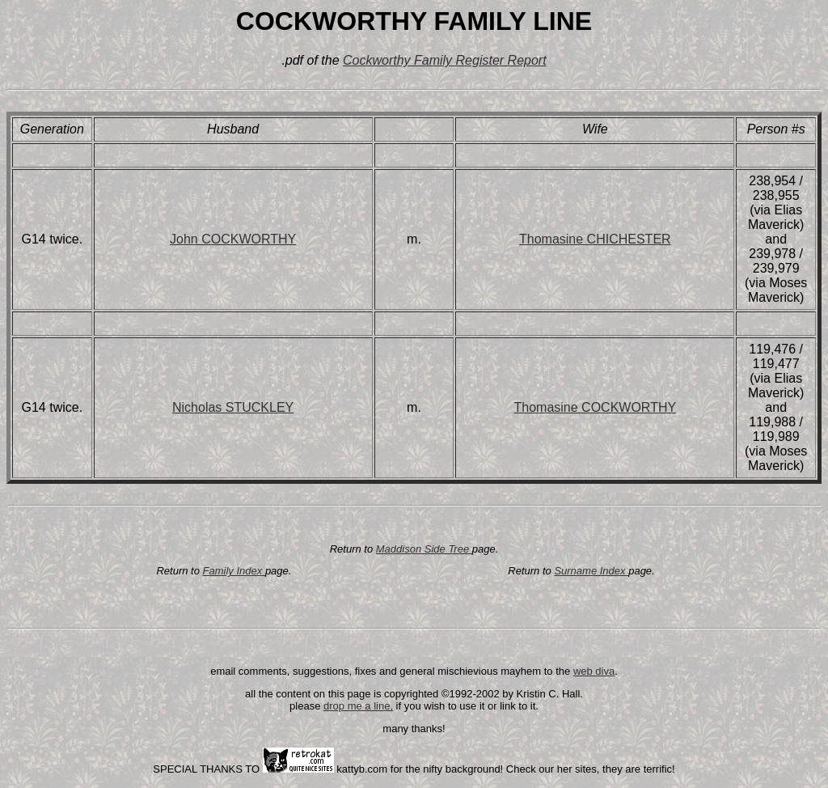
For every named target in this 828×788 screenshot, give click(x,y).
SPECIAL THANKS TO (207, 769)
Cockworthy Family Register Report (445, 60)
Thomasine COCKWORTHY (595, 407)
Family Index (234, 571)
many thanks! (413, 728)
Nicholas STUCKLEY (233, 407)
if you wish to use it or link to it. (466, 706)
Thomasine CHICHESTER (595, 239)
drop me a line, (358, 706)
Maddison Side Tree (424, 549)
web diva (594, 671)
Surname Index (591, 571)
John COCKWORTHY (233, 239)
